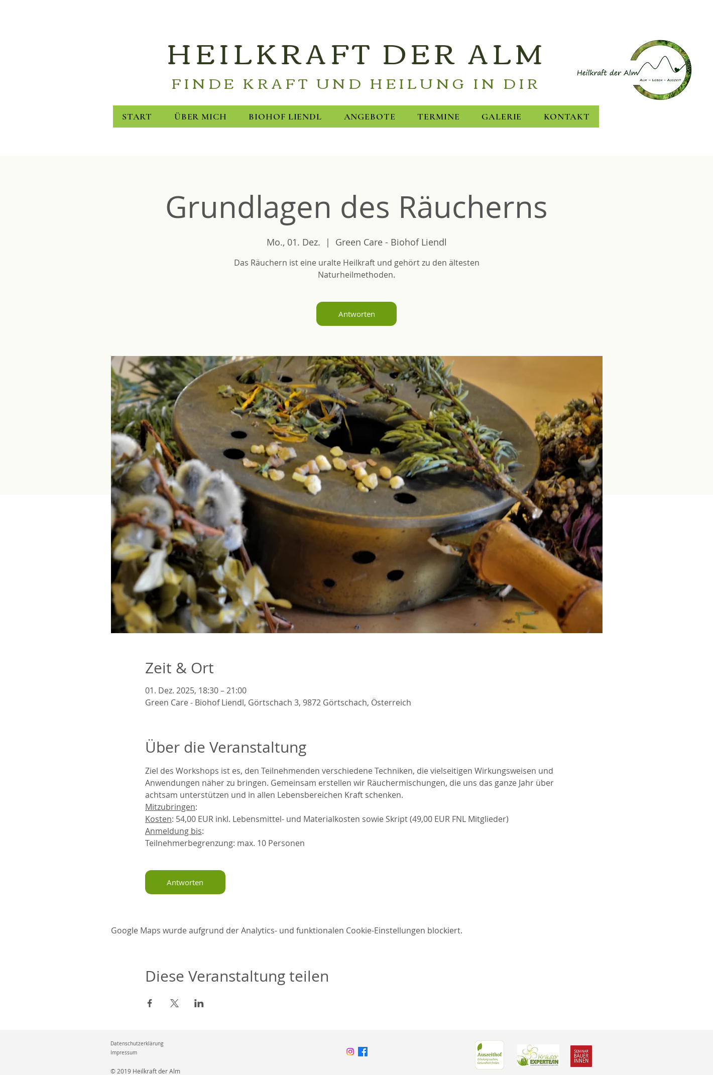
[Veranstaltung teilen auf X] (174, 1003)
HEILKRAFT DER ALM (356, 51)
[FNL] (538, 1054)
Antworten (356, 314)
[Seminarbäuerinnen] (581, 1056)
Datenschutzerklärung (136, 1043)
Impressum (123, 1052)
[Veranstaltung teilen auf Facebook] (150, 1003)
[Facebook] (363, 1051)
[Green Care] (489, 1054)
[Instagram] (350, 1051)
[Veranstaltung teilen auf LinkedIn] (199, 1003)
